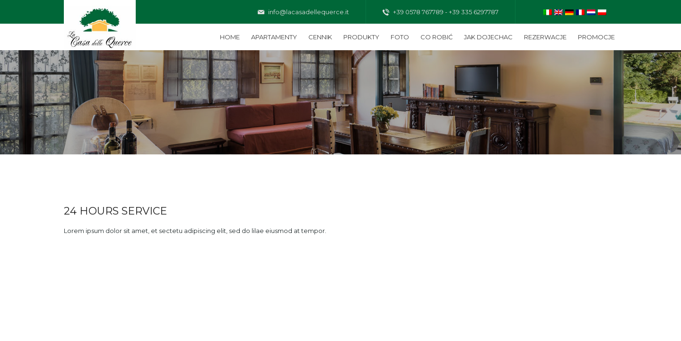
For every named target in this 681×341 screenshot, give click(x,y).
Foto (400, 37)
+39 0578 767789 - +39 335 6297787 (440, 12)
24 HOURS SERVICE (115, 211)
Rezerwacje (545, 37)
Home (230, 37)
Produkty (361, 37)
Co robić (436, 37)
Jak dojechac (488, 37)
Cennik (320, 37)
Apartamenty (274, 37)
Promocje (596, 37)
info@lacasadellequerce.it (303, 12)
